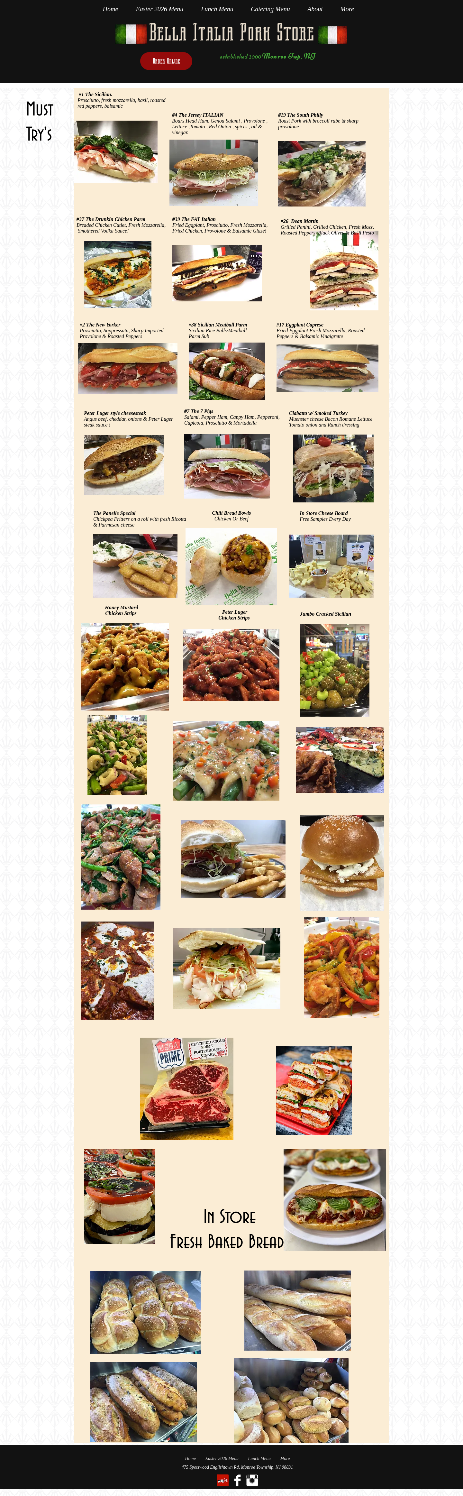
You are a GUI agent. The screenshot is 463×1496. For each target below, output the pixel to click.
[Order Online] (166, 61)
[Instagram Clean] (252, 1480)
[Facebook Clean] (237, 1480)
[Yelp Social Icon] (223, 1480)
